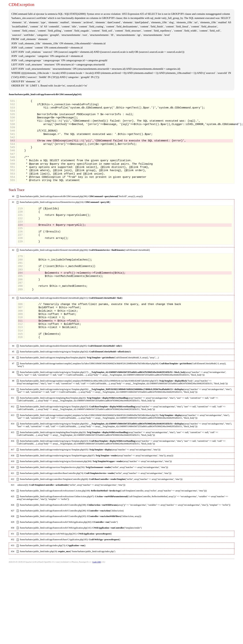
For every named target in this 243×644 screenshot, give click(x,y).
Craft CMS (96, 562)
